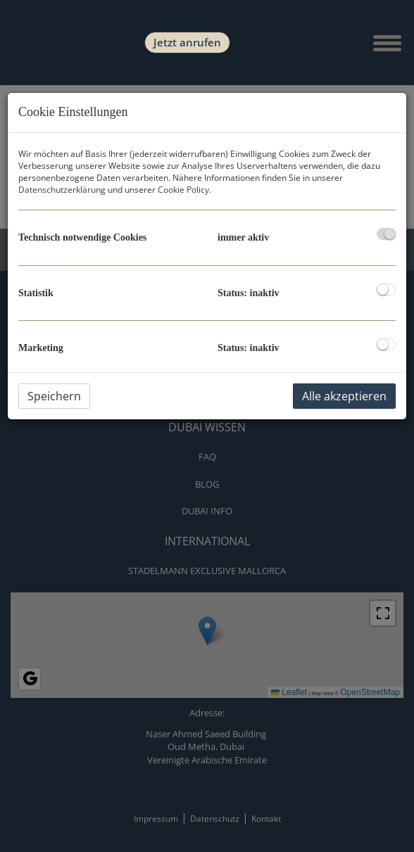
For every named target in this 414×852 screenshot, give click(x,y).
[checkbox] (386, 234)
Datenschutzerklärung (62, 190)
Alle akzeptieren (344, 396)
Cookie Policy (183, 190)
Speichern (54, 396)
